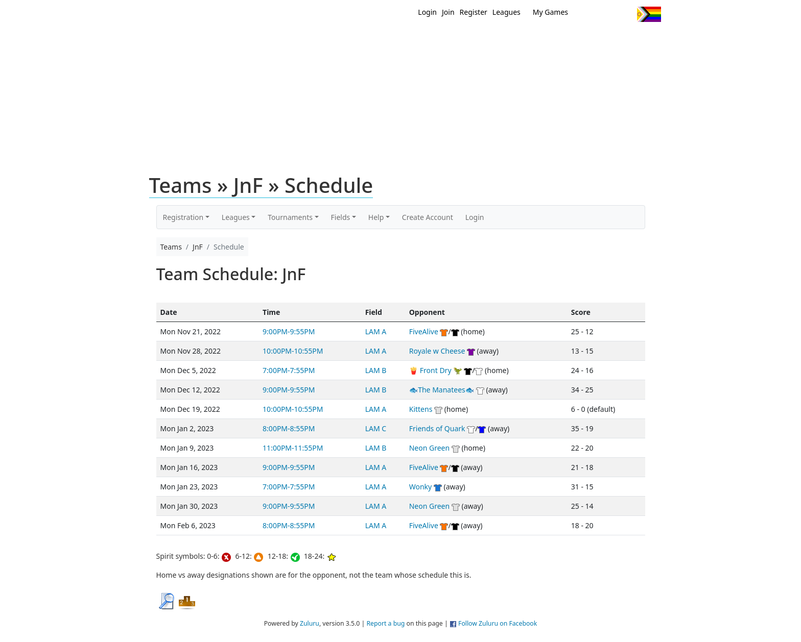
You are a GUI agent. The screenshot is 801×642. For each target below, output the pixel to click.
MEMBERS (422, 40)
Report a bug (385, 623)
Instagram (625, 14)
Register (473, 12)
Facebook (606, 14)
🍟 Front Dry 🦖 (435, 370)
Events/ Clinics (488, 40)
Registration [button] (183, 217)
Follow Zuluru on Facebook (497, 623)
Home (334, 40)
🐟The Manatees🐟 (441, 389)
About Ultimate (565, 40)
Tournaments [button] (290, 217)
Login (427, 12)
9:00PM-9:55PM (289, 331)
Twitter (587, 14)
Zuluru (309, 623)
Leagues (506, 12)
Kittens (421, 409)
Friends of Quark (437, 428)
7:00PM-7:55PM (289, 370)
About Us (633, 40)
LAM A (376, 331)
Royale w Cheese (437, 351)
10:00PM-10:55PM (293, 351)
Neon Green (429, 448)
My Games (550, 12)
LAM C (375, 428)
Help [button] (376, 217)
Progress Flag (649, 14)
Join (448, 12)
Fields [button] (340, 217)
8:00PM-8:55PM (289, 428)
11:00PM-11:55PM (293, 448)
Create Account (427, 217)
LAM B (376, 370)
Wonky (420, 486)
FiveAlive (423, 331)
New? (375, 40)
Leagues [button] (236, 217)
